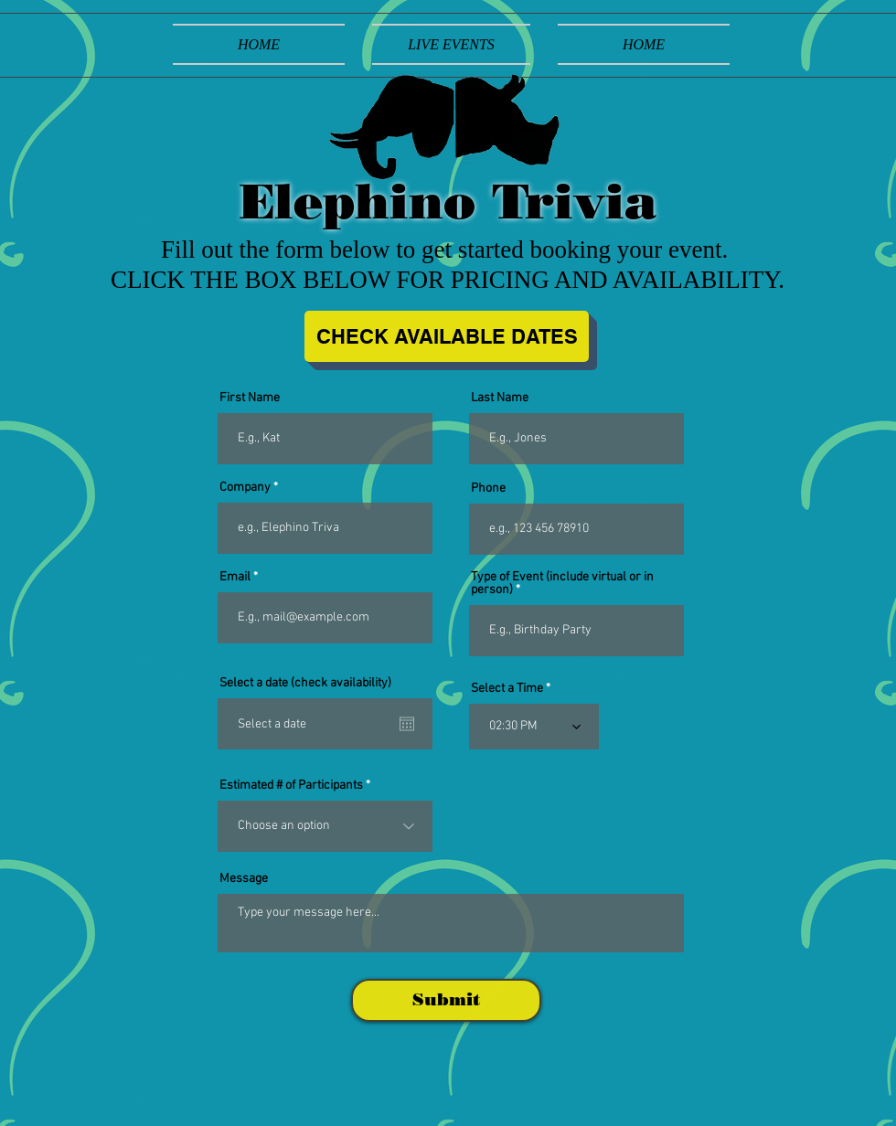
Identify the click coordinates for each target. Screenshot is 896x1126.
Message (243, 879)
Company (245, 488)
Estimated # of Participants (291, 786)
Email (235, 577)
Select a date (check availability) (305, 683)
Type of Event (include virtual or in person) (562, 584)
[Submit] (446, 1000)
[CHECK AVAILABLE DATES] (446, 336)
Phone (488, 489)
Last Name (499, 398)
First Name (249, 398)
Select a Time (507, 689)
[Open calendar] (407, 724)
